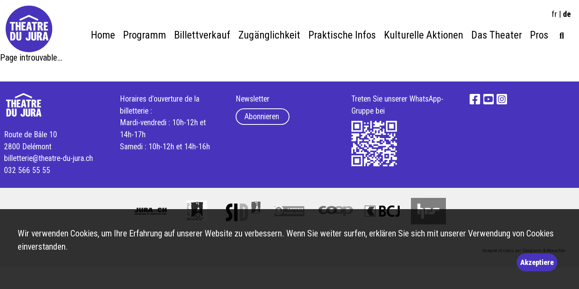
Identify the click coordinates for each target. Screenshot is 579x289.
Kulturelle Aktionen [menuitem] (423, 35)
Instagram (502, 99)
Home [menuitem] (103, 35)
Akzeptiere (537, 262)
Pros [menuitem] (539, 35)
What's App (374, 144)
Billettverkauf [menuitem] (202, 35)
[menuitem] (561, 33)
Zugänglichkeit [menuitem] (269, 35)
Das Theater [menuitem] (496, 35)
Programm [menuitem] (144, 35)
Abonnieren (261, 116)
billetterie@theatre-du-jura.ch (48, 158)
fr (554, 14)
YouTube (488, 99)
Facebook (475, 99)
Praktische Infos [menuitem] (342, 35)
